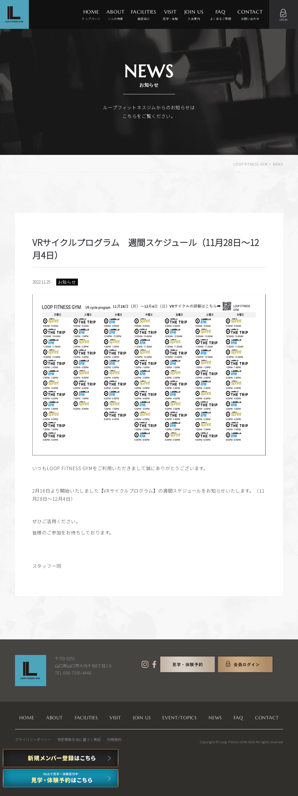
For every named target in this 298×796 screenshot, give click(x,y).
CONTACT (250, 15)
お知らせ (67, 282)
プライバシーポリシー (33, 739)
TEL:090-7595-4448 (73, 673)
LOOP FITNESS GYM (250, 164)
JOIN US (194, 15)
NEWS (215, 717)
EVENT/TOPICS (179, 717)
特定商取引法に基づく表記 (79, 739)
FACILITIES (144, 15)
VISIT (170, 15)
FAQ (220, 15)
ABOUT (115, 15)
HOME (91, 15)
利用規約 (114, 739)
